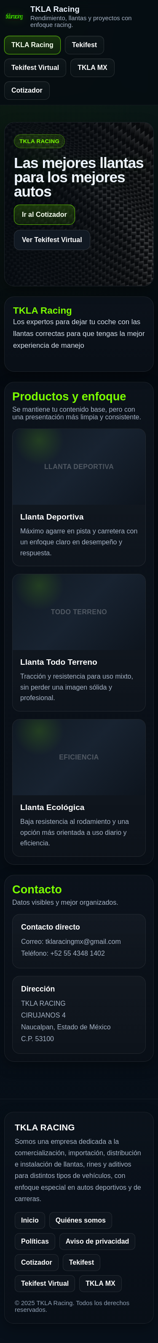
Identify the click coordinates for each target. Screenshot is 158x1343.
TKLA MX (92, 67)
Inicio (30, 1220)
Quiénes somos (81, 1220)
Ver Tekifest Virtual (52, 239)
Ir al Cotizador (44, 214)
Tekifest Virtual (35, 67)
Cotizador (27, 90)
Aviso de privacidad (97, 1241)
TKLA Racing (32, 44)
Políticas (35, 1241)
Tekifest (84, 44)
